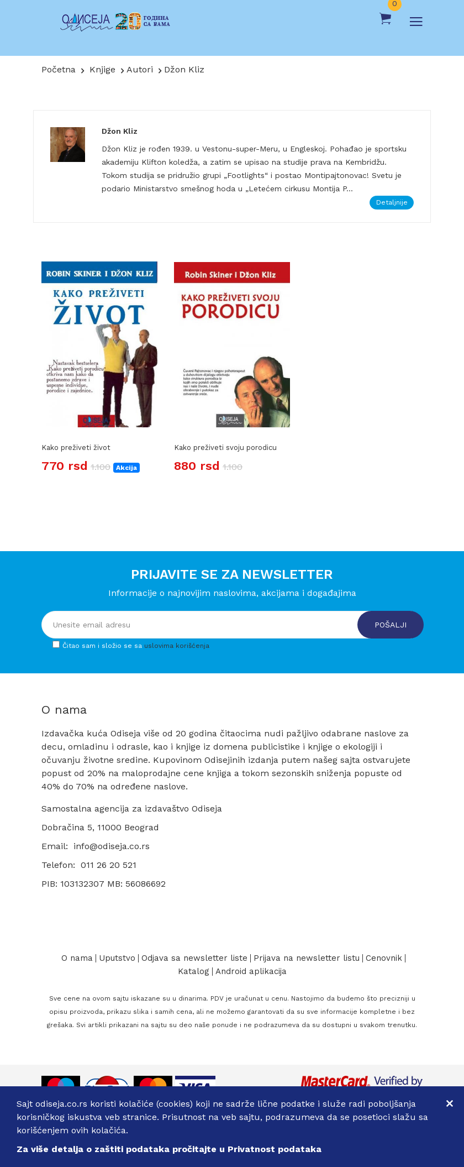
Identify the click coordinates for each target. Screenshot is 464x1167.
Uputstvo (117, 958)
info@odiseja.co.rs (111, 846)
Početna (58, 69)
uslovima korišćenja (176, 646)
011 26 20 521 (108, 865)
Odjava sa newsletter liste (194, 958)
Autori (139, 69)
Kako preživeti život (75, 447)
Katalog (193, 971)
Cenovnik (384, 958)
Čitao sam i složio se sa (135, 646)
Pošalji (391, 624)
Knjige (102, 69)
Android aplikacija (251, 971)
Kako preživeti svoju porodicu (225, 447)
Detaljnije (392, 202)
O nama (77, 958)
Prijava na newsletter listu (307, 958)
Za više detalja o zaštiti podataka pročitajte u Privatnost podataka (169, 1149)
